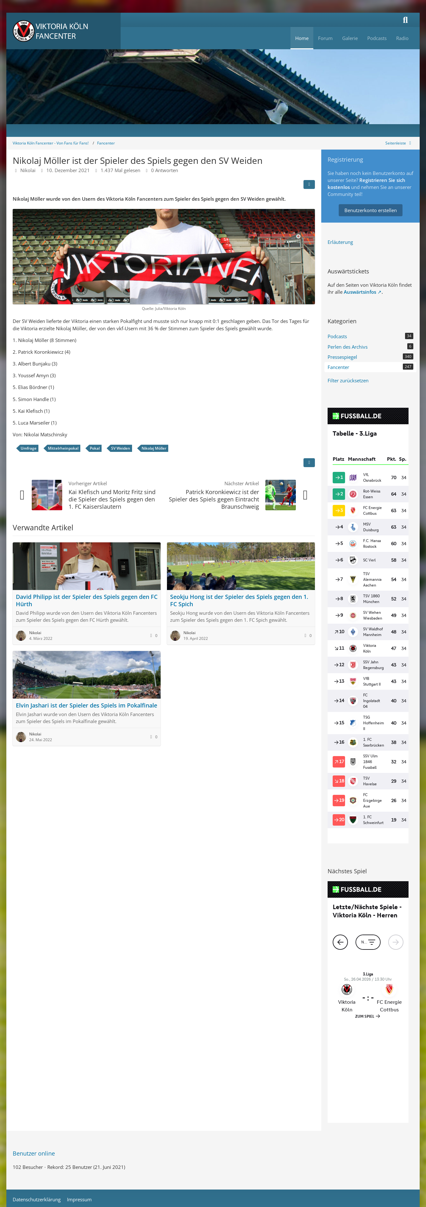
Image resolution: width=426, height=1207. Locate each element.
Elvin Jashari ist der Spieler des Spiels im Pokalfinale (86, 705)
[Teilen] (309, 184)
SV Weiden (120, 448)
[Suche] (405, 20)
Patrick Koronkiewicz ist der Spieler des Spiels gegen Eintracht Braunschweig (214, 499)
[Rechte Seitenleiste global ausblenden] (399, 143)
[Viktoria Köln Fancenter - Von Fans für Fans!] (63, 31)
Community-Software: (213, 1117)
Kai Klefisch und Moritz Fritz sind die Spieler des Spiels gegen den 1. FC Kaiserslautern (112, 499)
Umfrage (29, 448)
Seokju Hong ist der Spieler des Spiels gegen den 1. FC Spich (239, 600)
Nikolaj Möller (154, 448)
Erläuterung (340, 242)
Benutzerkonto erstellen (370, 210)
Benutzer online (34, 1051)
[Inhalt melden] (309, 462)
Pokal (95, 448)
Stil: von (213, 1127)
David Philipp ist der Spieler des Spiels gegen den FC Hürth (86, 600)
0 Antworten (164, 170)
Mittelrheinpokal (63, 448)
